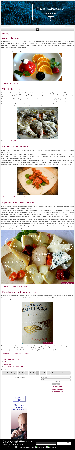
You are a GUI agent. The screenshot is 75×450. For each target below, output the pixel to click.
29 (23, 373)
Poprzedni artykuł (11, 373)
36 (48, 373)
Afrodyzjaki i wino (10, 38)
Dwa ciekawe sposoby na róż (16, 146)
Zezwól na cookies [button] (64, 443)
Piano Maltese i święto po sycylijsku (19, 292)
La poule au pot (8, 364)
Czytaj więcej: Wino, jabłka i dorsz (11, 141)
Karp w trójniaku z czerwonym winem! (13, 366)
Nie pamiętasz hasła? (57, 391)
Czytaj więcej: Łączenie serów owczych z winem (15, 286)
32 (33, 373)
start (4, 373)
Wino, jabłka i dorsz (11, 89)
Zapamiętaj (55, 381)
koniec (68, 373)
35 (44, 373)
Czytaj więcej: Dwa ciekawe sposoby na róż (14, 197)
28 (19, 373)
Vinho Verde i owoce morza (11, 361)
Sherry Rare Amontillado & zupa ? (12, 359)
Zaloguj (56, 384)
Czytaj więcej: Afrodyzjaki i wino (11, 83)
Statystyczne (41, 447)
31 (30, 373)
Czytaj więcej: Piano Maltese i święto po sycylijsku (16, 353)
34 (41, 373)
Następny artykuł (59, 373)
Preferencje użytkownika (25, 447)
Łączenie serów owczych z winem (18, 202)
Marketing (52, 447)
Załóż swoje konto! (57, 386)
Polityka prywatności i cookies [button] (13, 444)
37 (52, 373)
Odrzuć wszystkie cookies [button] (45, 443)
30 (26, 373)
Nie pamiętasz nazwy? (57, 389)
